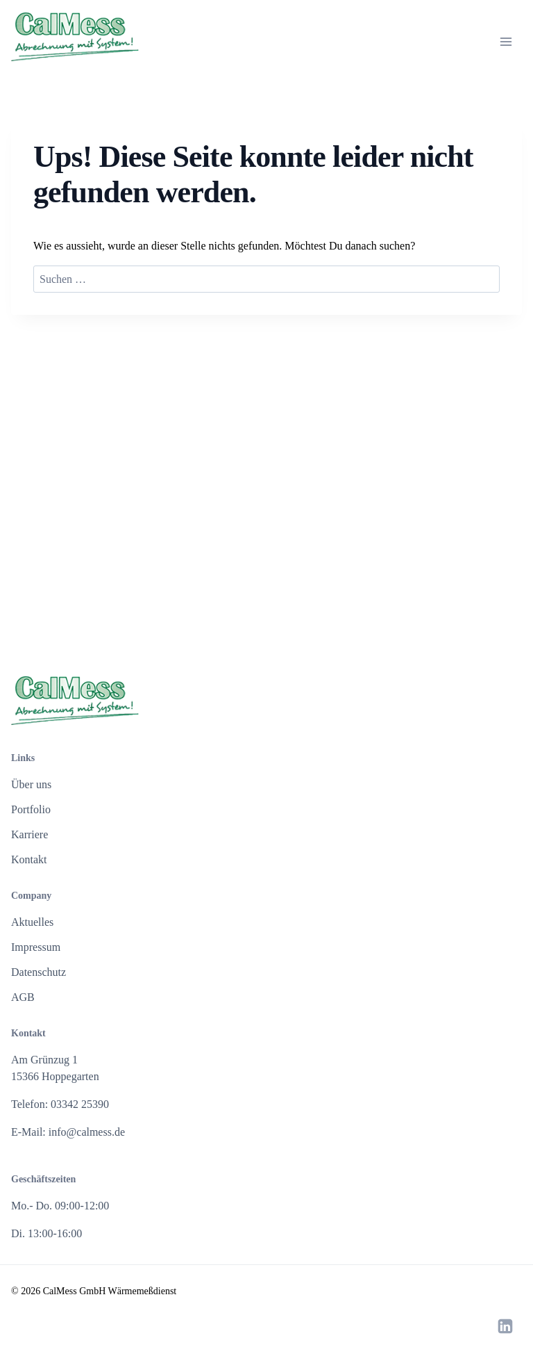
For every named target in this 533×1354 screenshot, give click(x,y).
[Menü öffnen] (506, 42)
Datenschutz (38, 972)
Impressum (35, 947)
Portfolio (31, 809)
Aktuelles (32, 922)
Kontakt (29, 859)
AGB (23, 997)
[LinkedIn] (505, 1326)
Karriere (29, 834)
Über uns (31, 784)
